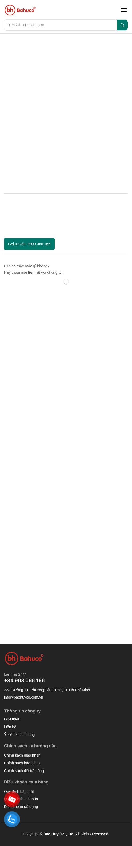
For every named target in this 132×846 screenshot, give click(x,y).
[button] (123, 10)
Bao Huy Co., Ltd (58, 834)
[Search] (122, 25)
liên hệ (34, 272)
